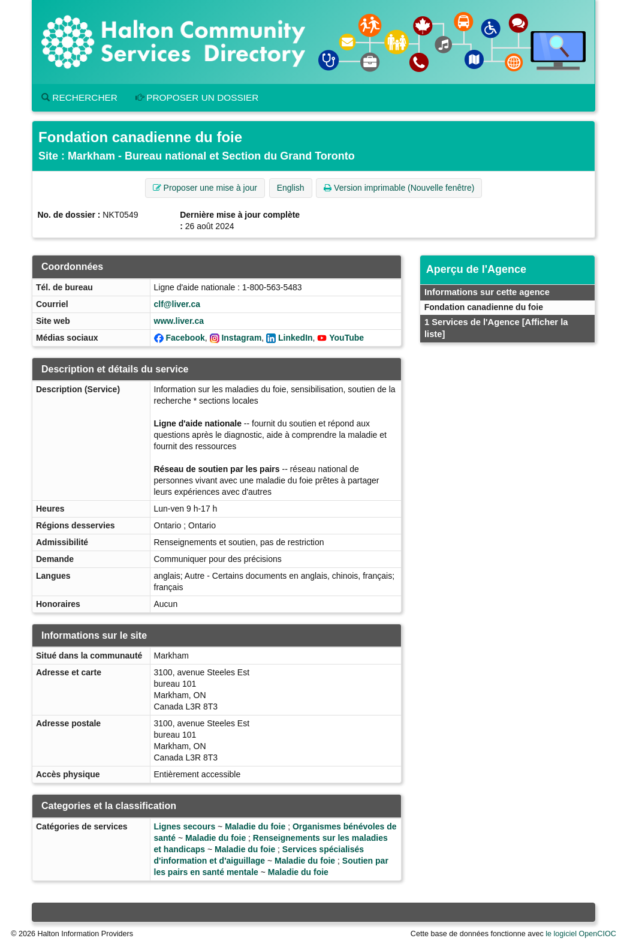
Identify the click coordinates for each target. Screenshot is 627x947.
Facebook (184, 337)
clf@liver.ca (177, 304)
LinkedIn (295, 337)
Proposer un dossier (197, 97)
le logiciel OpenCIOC (580, 934)
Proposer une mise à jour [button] (205, 188)
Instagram (241, 337)
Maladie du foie (255, 826)
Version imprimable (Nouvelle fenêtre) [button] (399, 188)
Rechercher (79, 97)
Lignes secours (185, 826)
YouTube (346, 337)
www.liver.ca (179, 321)
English (291, 188)
